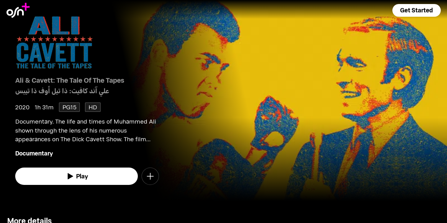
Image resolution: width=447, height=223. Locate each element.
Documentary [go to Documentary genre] (34, 153)
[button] (416, 10)
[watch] (76, 176)
